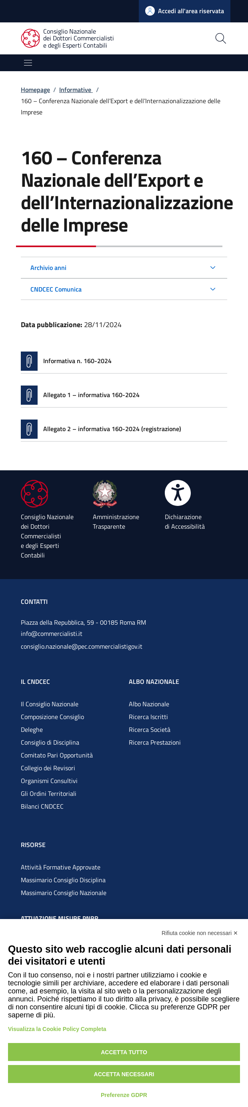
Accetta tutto (124, 1052)
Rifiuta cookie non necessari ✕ (200, 933)
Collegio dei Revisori (48, 768)
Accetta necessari (124, 1074)
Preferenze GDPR (124, 1095)
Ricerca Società (149, 729)
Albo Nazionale (149, 704)
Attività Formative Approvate (60, 867)
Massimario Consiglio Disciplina (63, 880)
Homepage (35, 89)
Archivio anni (48, 267)
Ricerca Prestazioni (155, 742)
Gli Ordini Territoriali (48, 793)
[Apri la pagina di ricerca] (194, 38)
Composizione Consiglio (52, 716)
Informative (76, 89)
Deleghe (32, 729)
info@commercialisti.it (51, 633)
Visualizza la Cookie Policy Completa (57, 1029)
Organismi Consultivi (49, 780)
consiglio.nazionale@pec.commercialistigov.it (81, 646)
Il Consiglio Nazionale (49, 704)
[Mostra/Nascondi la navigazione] (28, 63)
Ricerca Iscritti (148, 716)
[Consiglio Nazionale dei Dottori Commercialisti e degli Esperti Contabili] (72, 38)
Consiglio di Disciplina (50, 742)
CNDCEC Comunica (56, 289)
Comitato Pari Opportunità (57, 755)
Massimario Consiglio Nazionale (63, 892)
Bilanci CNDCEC (42, 806)
